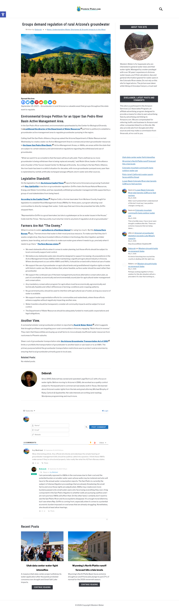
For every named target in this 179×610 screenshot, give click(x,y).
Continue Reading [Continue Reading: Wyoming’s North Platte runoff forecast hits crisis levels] (89, 584)
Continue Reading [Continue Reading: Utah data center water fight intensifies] (42, 587)
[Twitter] (28, 102)
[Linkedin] (32, 102)
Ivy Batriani (54, 472)
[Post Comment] (98, 427)
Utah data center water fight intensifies (138, 157)
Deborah (38, 29)
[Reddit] (41, 102)
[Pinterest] (37, 102)
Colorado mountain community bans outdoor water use (141, 213)
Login (105, 411)
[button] (3, 14)
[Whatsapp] (45, 102)
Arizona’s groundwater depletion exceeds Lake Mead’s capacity (141, 236)
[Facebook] (23, 102)
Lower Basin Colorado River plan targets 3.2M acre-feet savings (142, 193)
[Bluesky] (50, 102)
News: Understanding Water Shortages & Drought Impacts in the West (76, 29)
